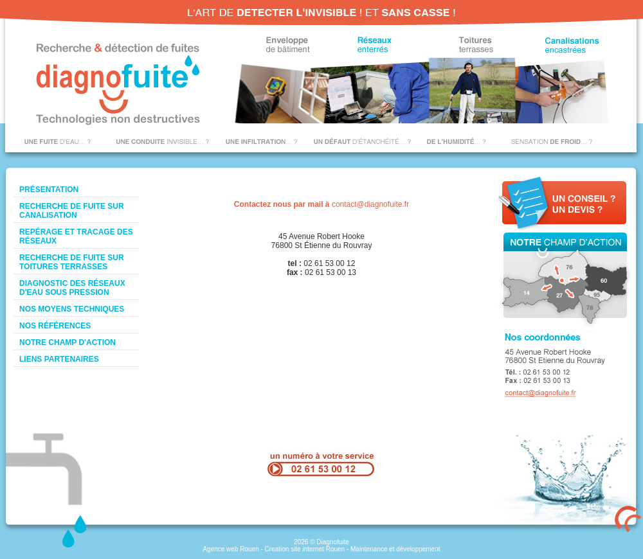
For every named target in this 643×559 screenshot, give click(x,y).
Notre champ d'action (67, 342)
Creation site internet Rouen (305, 549)
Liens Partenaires (59, 359)
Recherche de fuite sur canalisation (71, 211)
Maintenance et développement (395, 549)
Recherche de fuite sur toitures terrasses (71, 262)
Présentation (48, 189)
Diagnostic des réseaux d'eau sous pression (72, 288)
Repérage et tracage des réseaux (76, 236)
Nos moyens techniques (71, 309)
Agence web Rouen (230, 549)
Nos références (55, 325)
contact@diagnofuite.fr (370, 204)
